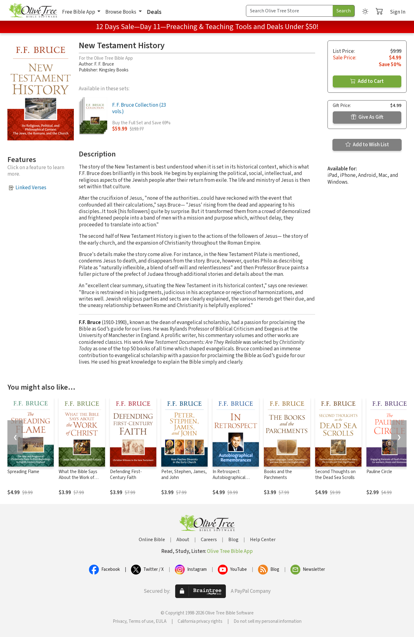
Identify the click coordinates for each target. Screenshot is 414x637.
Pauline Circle (379, 471)
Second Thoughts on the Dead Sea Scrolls (335, 474)
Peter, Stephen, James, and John (184, 474)
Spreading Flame (23, 471)
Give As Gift (367, 117)
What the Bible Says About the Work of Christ (78, 477)
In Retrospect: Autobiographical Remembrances (229, 477)
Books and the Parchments (278, 474)
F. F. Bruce (104, 64)
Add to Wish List (367, 144)
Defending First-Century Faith (126, 474)
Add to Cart (367, 81)
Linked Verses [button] (30, 187)
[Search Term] (289, 11)
